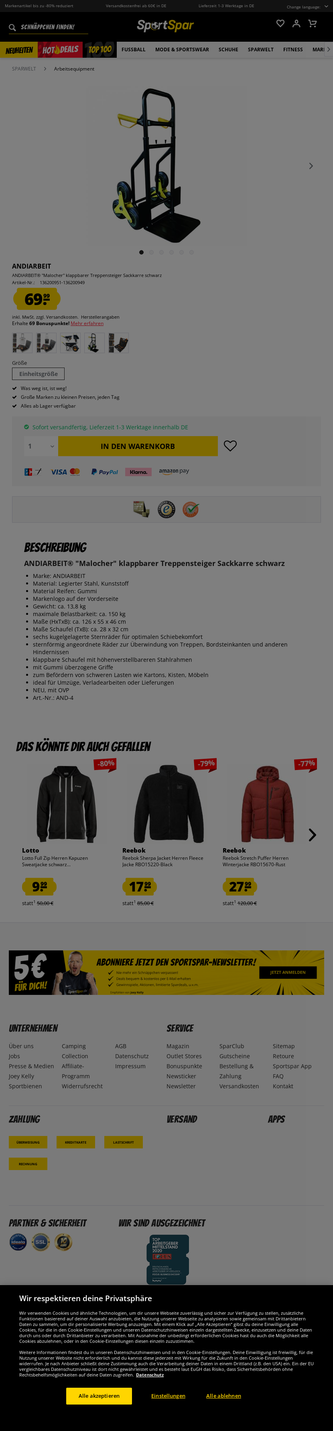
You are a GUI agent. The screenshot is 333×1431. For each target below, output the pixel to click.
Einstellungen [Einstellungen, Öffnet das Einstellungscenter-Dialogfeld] (168, 1395)
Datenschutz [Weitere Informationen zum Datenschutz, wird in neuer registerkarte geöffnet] (150, 1375)
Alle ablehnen (223, 1395)
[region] (166, 1358)
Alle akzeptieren (99, 1395)
